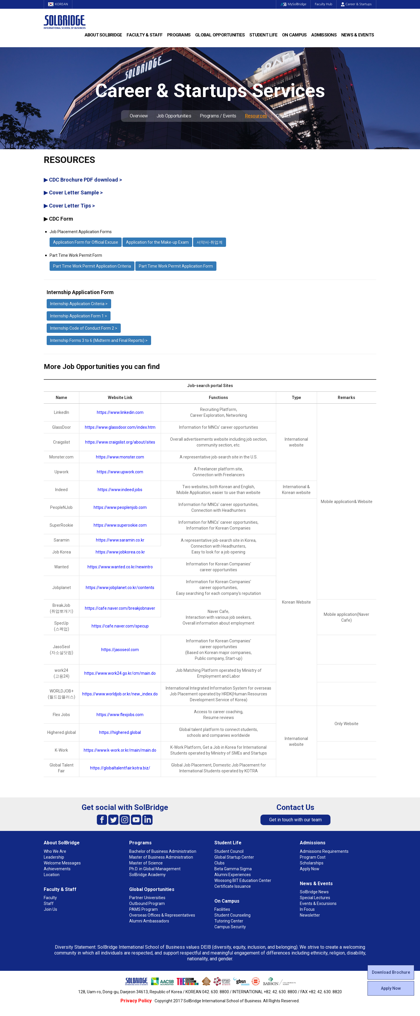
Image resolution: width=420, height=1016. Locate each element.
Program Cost (313, 857)
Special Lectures (315, 897)
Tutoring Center (228, 921)
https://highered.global (120, 732)
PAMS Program (143, 909)
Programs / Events (218, 116)
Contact (283, 116)
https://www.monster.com (120, 457)
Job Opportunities (174, 116)
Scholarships (311, 863)
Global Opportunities (220, 35)
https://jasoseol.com (120, 649)
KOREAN (58, 4)
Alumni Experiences (232, 874)
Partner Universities (147, 897)
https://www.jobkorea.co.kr (120, 552)
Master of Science (146, 863)
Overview (139, 116)
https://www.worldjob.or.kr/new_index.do (120, 694)
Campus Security (230, 926)
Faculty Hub (323, 4)
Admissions (324, 35)
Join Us (50, 909)
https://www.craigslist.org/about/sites (120, 442)
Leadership (54, 857)
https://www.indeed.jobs (120, 489)
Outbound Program (147, 903)
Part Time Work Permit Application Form (176, 266)
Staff (49, 903)
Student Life (263, 35)
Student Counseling (232, 915)
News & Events (357, 35)
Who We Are (55, 851)
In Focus (307, 909)
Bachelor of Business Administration (162, 851)
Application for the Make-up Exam (157, 242)
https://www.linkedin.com (120, 412)
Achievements (57, 868)
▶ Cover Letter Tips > (69, 206)
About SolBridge (103, 35)
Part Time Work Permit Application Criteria (92, 266)
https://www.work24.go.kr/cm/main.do (120, 673)
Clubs (219, 863)
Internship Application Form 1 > (78, 316)
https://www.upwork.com (120, 472)
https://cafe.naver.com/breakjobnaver (120, 608)
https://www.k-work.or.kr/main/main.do (120, 750)
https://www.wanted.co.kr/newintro (120, 567)
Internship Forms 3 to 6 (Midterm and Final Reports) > (99, 340)
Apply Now (391, 988)
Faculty (50, 897)
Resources (256, 116)
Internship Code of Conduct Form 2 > (83, 328)
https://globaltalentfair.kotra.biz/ (120, 768)
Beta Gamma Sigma (233, 868)
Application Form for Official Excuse (85, 242)
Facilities (222, 909)
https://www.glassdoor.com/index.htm (120, 427)
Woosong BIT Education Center (242, 880)
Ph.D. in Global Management (155, 868)
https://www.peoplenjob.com (120, 507)
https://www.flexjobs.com (120, 714)
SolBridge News (314, 892)
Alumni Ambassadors (149, 921)
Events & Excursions (318, 903)
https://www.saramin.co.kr (120, 540)
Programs (178, 35)
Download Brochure (391, 972)
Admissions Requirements (324, 851)
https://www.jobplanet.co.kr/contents (120, 587)
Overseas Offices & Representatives (162, 915)
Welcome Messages (62, 863)
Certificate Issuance (232, 886)
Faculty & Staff (144, 35)
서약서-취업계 (210, 242)
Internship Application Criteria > (79, 303)
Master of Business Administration (161, 857)
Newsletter (310, 915)
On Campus (294, 35)
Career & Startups (356, 4)
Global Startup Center (234, 857)
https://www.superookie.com (120, 525)
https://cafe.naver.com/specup (120, 626)
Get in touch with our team (295, 819)
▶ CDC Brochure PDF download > (83, 180)
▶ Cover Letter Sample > (73, 192)
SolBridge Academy (147, 874)
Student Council (229, 851)
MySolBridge (293, 4)
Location (52, 874)
